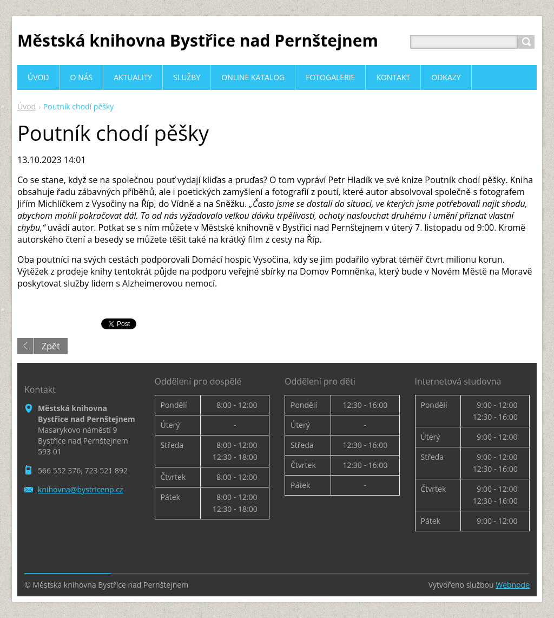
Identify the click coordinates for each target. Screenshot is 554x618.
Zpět (51, 346)
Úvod (26, 106)
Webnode (513, 585)
